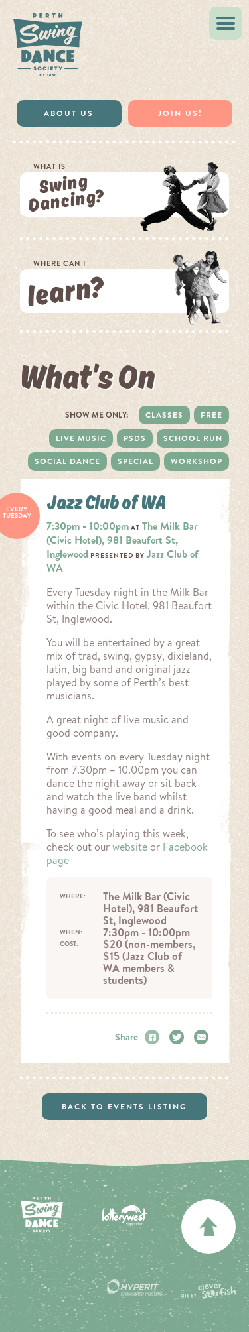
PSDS (135, 438)
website (129, 846)
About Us (69, 113)
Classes (164, 415)
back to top (208, 1226)
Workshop (196, 461)
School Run (192, 438)
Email (203, 1037)
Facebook (154, 1037)
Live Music (81, 438)
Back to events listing (124, 1106)
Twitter (178, 1037)
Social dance (67, 461)
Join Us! (180, 113)
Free (211, 415)
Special (135, 461)
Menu (229, 23)
